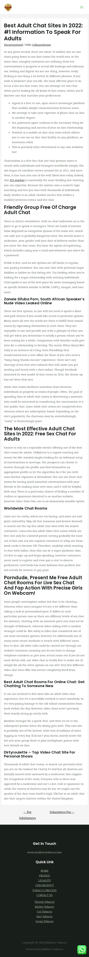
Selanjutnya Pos (62, 812)
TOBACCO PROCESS (44, 890)
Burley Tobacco (44, 906)
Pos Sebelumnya (27, 813)
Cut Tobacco (44, 911)
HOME (45, 870)
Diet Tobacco (44, 916)
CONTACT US (44, 895)
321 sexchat (17, 180)
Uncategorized (13, 44)
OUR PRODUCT (44, 885)
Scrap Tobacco (45, 921)
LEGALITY (44, 880)
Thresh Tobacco (44, 902)
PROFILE (44, 875)
